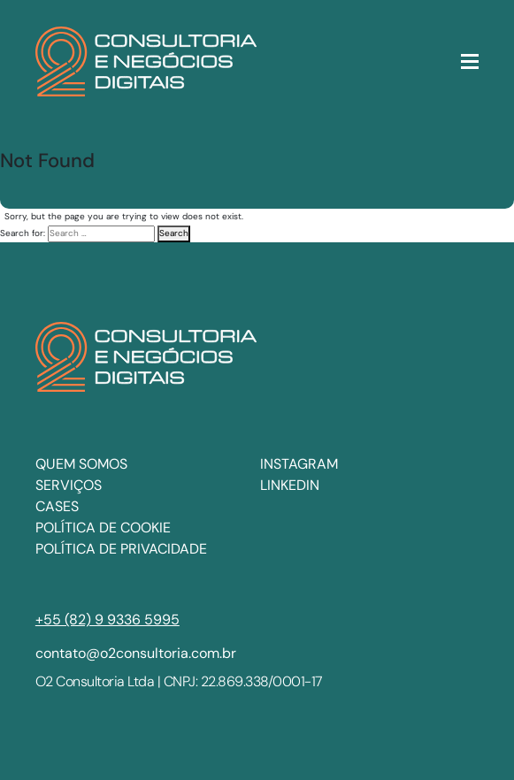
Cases (57, 506)
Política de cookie (103, 527)
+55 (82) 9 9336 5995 (107, 619)
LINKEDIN (289, 485)
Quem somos (81, 464)
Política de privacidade (121, 548)
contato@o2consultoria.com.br (135, 653)
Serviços (68, 485)
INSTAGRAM (299, 464)
